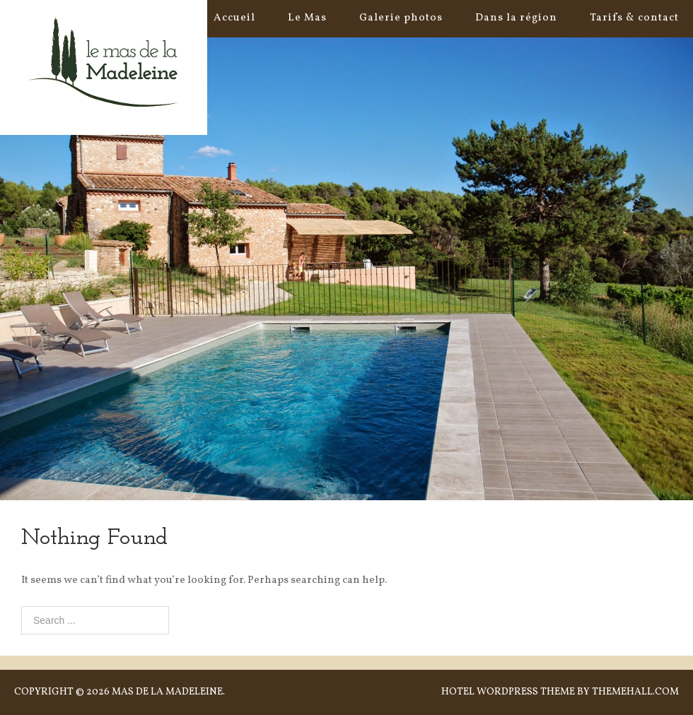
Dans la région (516, 18)
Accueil (234, 18)
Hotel (457, 692)
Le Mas (307, 18)
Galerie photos (401, 18)
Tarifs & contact (634, 18)
